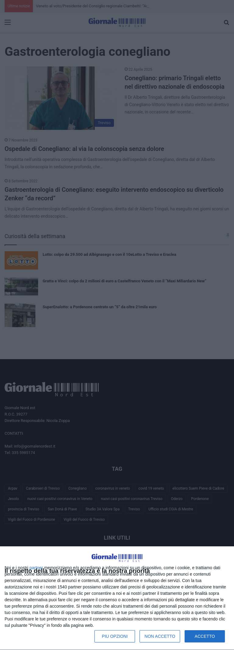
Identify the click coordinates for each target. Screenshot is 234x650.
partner (36, 568)
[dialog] (117, 598)
